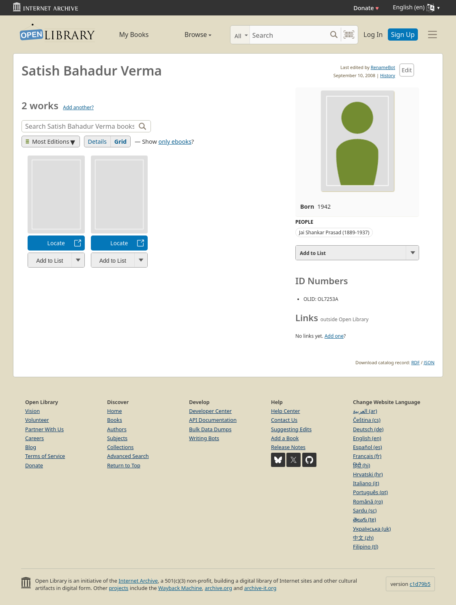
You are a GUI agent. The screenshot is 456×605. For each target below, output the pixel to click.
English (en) (367, 438)
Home (114, 411)
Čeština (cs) (367, 420)
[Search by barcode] (349, 35)
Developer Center (210, 411)
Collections (120, 447)
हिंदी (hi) (361, 465)
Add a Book (285, 438)
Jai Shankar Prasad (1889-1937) (334, 232)
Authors (117, 429)
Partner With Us (44, 429)
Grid (120, 141)
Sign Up (403, 34)
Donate (366, 8)
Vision (32, 411)
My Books (134, 34)
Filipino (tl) (365, 546)
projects (118, 588)
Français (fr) (367, 456)
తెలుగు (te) (364, 519)
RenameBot (383, 67)
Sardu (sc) (364, 510)
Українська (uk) (372, 528)
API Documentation (213, 420)
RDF (415, 362)
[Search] (288, 35)
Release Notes (288, 447)
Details (97, 141)
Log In (373, 34)
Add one (334, 336)
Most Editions (47, 141)
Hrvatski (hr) (368, 474)
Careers (34, 438)
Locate (56, 243)
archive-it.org (260, 588)
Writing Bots (204, 438)
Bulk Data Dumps (210, 429)
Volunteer (37, 420)
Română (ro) (368, 501)
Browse (188, 34)
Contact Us (284, 420)
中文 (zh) (363, 537)
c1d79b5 (420, 584)
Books (114, 420)
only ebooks (174, 141)
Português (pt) (370, 492)
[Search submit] (334, 35)
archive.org (218, 588)
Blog (30, 447)
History (387, 75)
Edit (407, 70)
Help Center (285, 411)
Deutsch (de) (368, 429)
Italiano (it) (366, 483)
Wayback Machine (180, 588)
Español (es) (367, 447)
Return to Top (123, 465)
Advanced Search (128, 456)
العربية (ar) (365, 411)
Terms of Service (45, 456)
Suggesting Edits (291, 429)
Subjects (117, 438)
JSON (429, 362)
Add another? (78, 107)
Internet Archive (138, 580)
